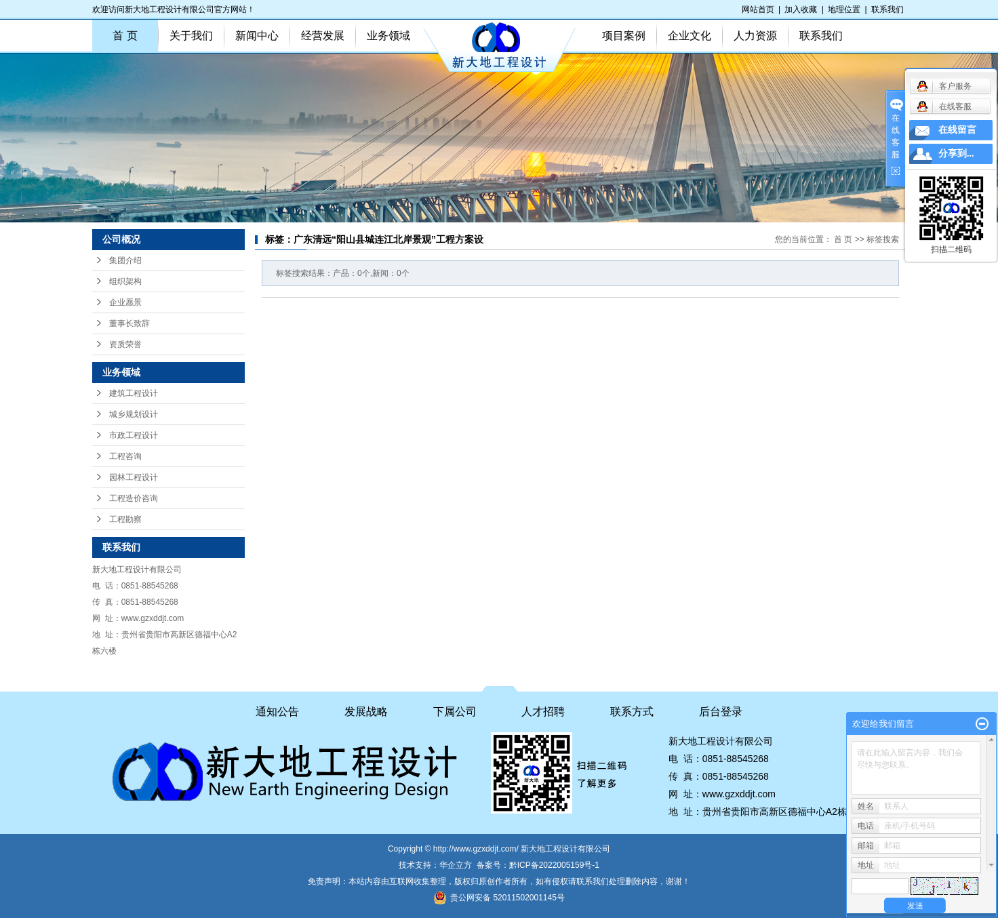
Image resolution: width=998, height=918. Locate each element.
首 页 (125, 35)
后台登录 (720, 711)
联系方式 (632, 711)
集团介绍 (125, 260)
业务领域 (388, 35)
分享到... (956, 153)
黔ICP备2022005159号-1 (554, 865)
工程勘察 (125, 519)
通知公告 (277, 711)
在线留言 (957, 130)
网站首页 (758, 9)
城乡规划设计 (133, 414)
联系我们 (887, 9)
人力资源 (755, 35)
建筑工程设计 (133, 393)
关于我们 (191, 35)
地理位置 (844, 9)
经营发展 (322, 35)
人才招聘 (543, 711)
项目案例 (623, 35)
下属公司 (455, 711)
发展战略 (366, 711)
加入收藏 (800, 9)
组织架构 (125, 281)
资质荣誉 (125, 344)
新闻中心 (257, 35)
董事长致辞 (129, 323)
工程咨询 (125, 456)
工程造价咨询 (133, 498)
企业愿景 (125, 302)
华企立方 (455, 865)
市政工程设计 (133, 435)
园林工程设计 (133, 477)
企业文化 (689, 35)
